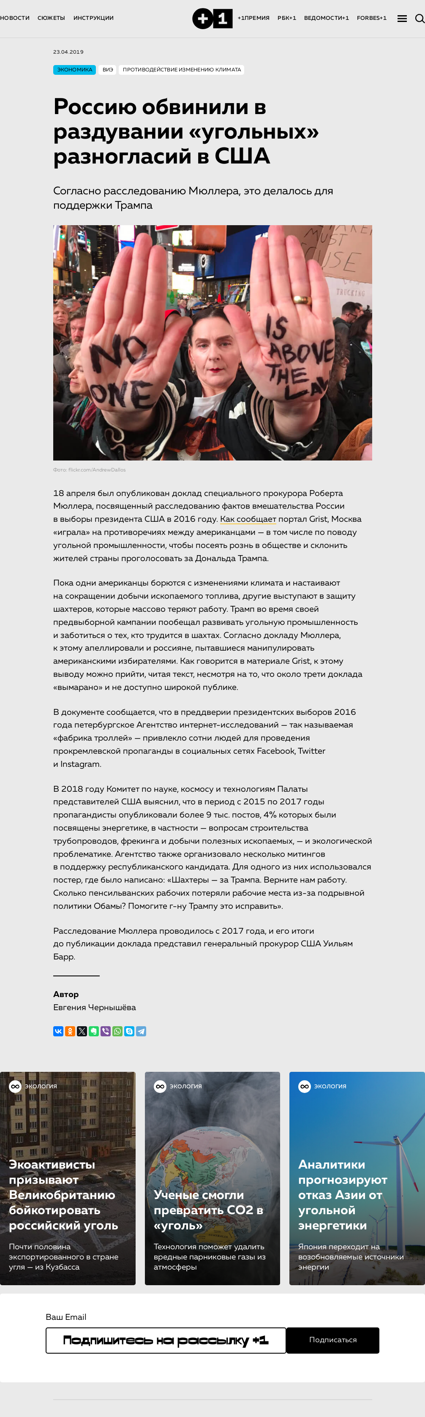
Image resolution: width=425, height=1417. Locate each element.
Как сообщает (248, 519)
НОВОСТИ (15, 18)
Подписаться (333, 1340)
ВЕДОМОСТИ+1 (326, 18)
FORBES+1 (372, 18)
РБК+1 (287, 18)
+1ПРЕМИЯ (254, 18)
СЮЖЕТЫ (51, 18)
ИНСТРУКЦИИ (94, 18)
